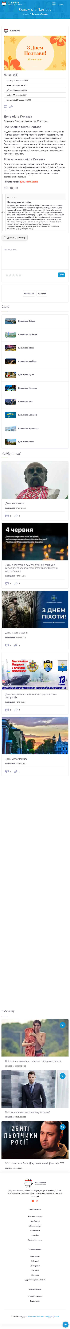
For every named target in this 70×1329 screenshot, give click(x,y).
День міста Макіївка (27, 361)
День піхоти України (17, 633)
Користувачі (35, 1262)
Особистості (35, 1236)
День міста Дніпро (26, 321)
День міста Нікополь (27, 388)
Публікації (35, 1266)
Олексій (8, 1173)
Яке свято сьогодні (35, 1222)
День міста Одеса (26, 348)
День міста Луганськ (27, 334)
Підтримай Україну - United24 (35, 1285)
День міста (35, 1240)
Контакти (35, 1276)
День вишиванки (15, 503)
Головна (26, 14)
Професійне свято (35, 1245)
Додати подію (35, 1306)
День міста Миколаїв (27, 415)
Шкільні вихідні (35, 1231)
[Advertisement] (35, 894)
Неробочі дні (35, 1226)
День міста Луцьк (26, 375)
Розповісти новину (35, 1301)
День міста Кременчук (28, 428)
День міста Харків (29, 182)
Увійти (60, 5)
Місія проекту (35, 1271)
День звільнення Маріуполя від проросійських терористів (32, 696)
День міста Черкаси (16, 759)
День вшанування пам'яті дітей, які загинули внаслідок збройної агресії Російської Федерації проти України (33, 568)
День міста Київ (25, 401)
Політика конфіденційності (47, 1322)
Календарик (15, 31)
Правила (32, 1322)
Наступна (42, 294)
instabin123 (9, 1067)
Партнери (35, 1280)
